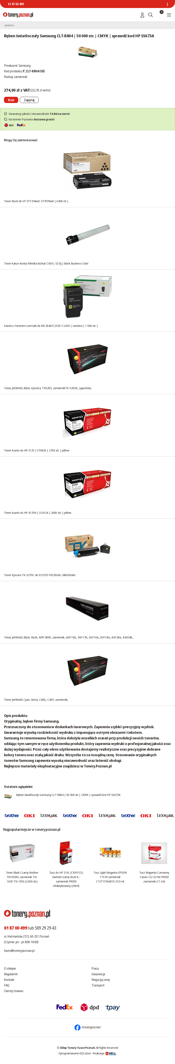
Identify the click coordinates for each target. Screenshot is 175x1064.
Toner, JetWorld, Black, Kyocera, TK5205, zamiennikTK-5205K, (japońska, (48, 388)
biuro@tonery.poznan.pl (19, 950)
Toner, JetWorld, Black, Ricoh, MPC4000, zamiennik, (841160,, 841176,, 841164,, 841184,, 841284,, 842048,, (68, 637)
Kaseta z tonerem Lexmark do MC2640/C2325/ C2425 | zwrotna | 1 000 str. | (51, 326)
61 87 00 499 (16, 4)
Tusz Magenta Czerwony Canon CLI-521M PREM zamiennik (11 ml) (154, 876)
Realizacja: (104, 1053)
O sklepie (10, 968)
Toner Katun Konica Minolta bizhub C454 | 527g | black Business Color (46, 263)
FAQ (6, 985)
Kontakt (9, 979)
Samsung (25, 65)
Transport (98, 985)
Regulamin (11, 974)
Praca (95, 968)
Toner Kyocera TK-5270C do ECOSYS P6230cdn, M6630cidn (39, 575)
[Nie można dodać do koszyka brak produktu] (11, 100)
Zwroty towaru (13, 991)
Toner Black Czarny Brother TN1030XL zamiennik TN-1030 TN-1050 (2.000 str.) (22, 876)
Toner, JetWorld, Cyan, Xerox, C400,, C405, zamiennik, (36, 700)
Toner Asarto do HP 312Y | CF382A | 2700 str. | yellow (36, 450)
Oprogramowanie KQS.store (74, 1053)
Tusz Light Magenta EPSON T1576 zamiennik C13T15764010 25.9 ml (110, 876)
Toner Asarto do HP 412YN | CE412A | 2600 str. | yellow (37, 513)
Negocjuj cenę (101, 979)
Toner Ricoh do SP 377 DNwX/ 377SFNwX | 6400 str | (36, 201)
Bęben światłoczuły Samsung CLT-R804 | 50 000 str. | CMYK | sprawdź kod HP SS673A (68, 795)
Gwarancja (98, 974)
